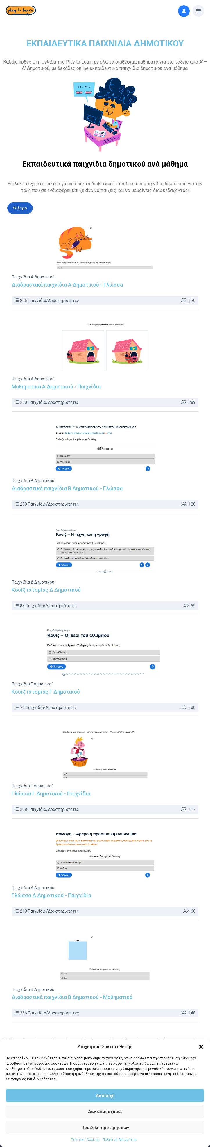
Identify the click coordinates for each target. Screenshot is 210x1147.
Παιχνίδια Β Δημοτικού (33, 480)
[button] (201, 1047)
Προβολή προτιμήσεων (105, 1127)
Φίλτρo (20, 208)
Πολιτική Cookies (85, 1140)
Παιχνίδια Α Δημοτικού (33, 277)
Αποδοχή (105, 1095)
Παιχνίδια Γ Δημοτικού (33, 684)
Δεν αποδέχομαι (105, 1111)
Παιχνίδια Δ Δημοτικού (33, 582)
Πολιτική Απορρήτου (120, 1140)
